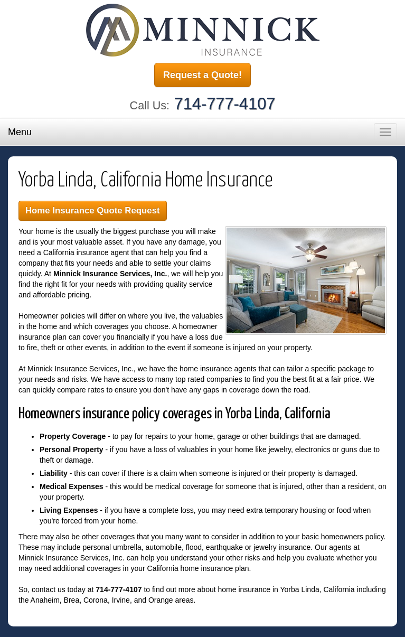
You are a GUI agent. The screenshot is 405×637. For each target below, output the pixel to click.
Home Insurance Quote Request (92, 210)
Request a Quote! (202, 75)
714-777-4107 (225, 104)
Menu (20, 132)
